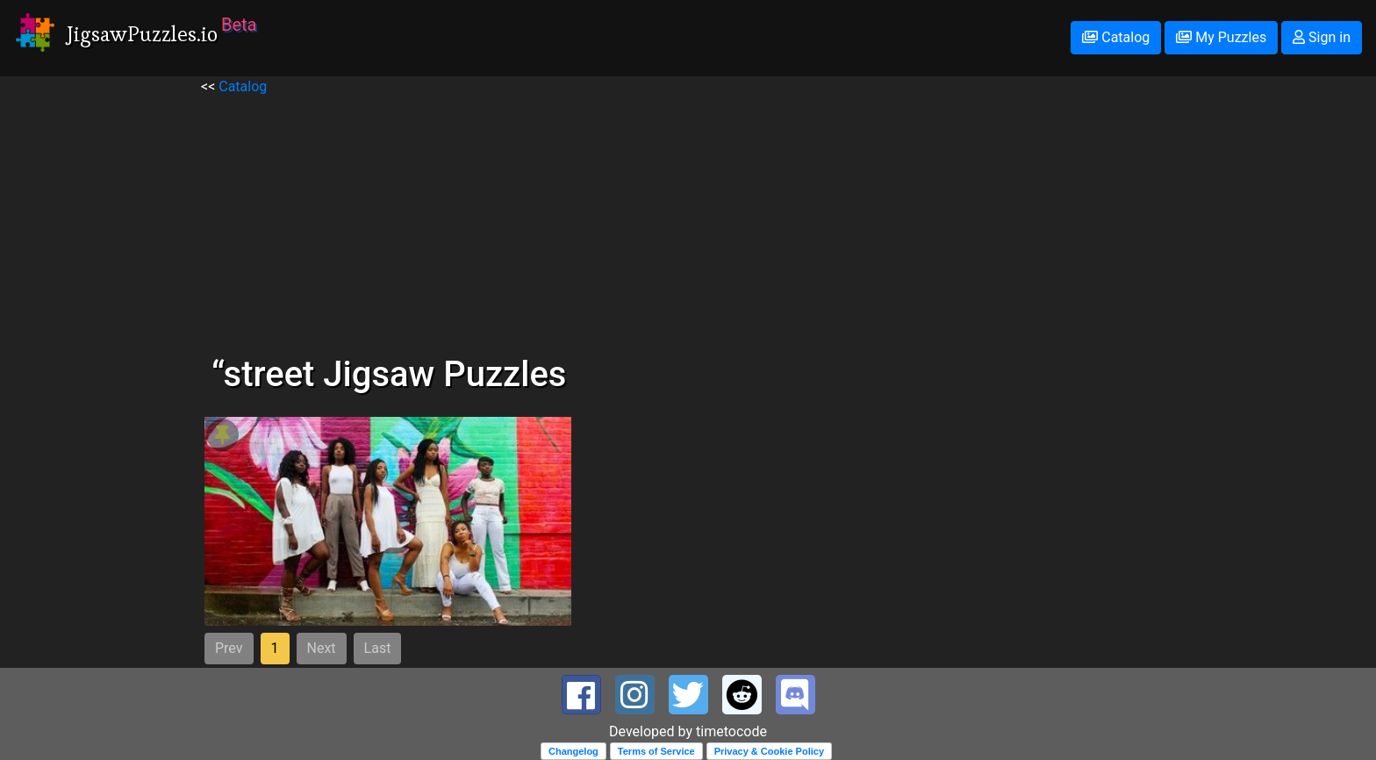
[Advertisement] (688, 220)
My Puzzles (1221, 37)
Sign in (1322, 37)
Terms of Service (656, 751)
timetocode (731, 731)
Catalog (1116, 37)
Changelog (573, 751)
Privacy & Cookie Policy (769, 751)
